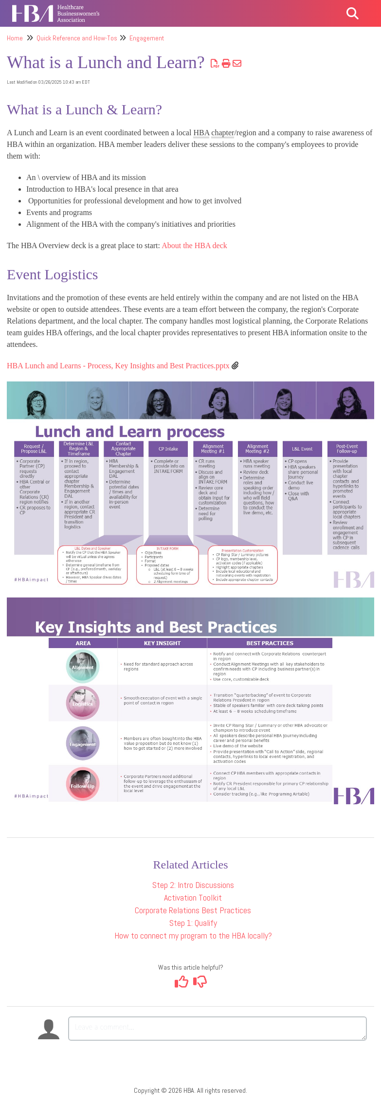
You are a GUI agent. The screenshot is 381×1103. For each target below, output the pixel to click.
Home (15, 38)
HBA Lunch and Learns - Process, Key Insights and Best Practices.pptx (118, 366)
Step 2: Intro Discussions (193, 884)
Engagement (146, 38)
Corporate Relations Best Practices (193, 910)
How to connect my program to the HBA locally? (193, 935)
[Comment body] (217, 1028)
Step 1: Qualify (193, 922)
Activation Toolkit (193, 897)
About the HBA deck (194, 245)
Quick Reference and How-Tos (76, 38)
